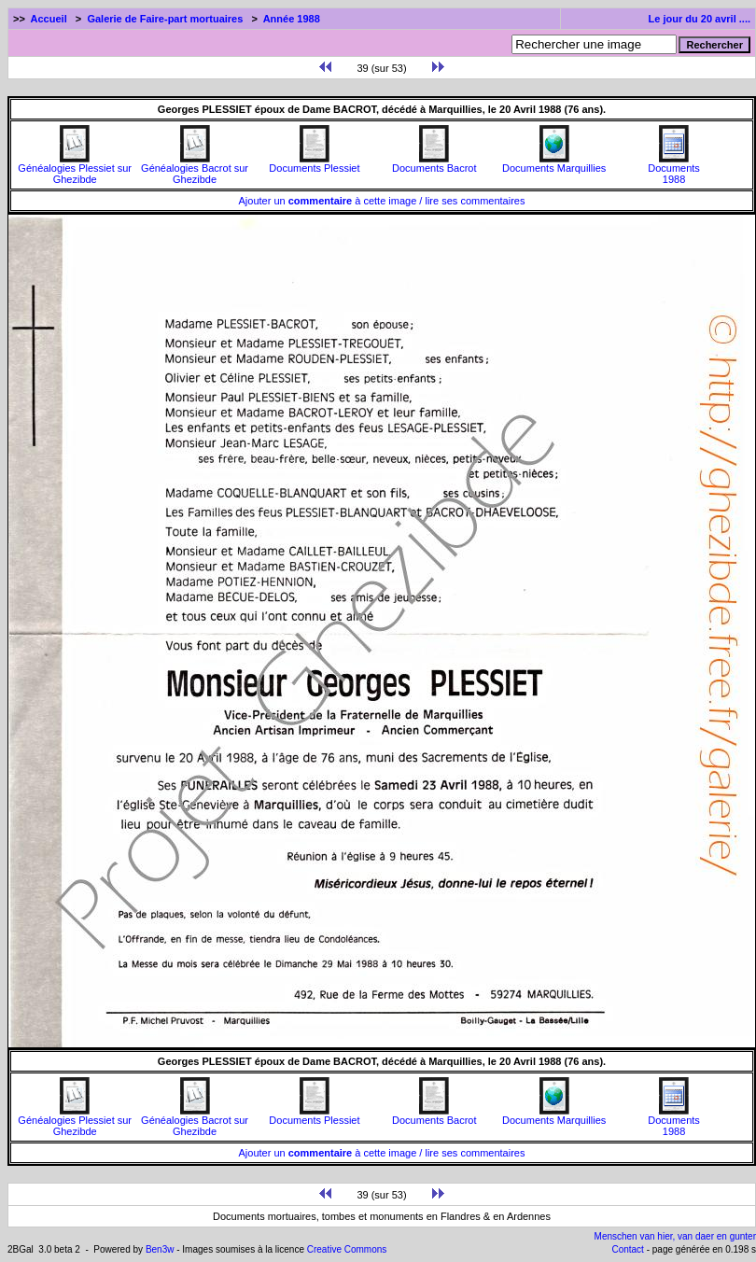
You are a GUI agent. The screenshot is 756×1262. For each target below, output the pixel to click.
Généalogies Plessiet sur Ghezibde (75, 169)
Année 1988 (291, 18)
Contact (627, 1249)
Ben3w (160, 1249)
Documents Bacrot (434, 163)
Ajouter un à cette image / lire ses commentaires (382, 200)
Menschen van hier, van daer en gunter (675, 1236)
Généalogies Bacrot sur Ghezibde (194, 169)
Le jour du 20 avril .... (699, 18)
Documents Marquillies (554, 163)
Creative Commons (347, 1249)
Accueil (49, 18)
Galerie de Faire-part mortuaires (165, 18)
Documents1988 (674, 169)
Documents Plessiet (314, 163)
